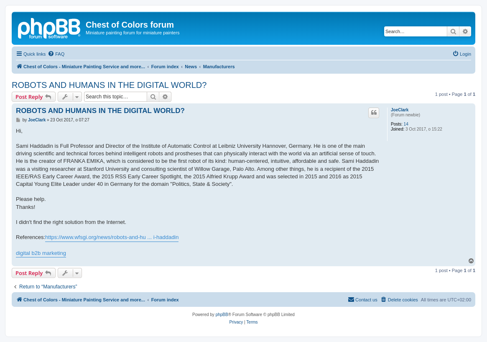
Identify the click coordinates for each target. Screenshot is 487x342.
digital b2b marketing (41, 253)
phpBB (222, 314)
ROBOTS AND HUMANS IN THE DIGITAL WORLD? (109, 85)
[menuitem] (56, 54)
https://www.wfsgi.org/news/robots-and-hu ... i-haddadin (111, 237)
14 (406, 124)
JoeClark (399, 110)
